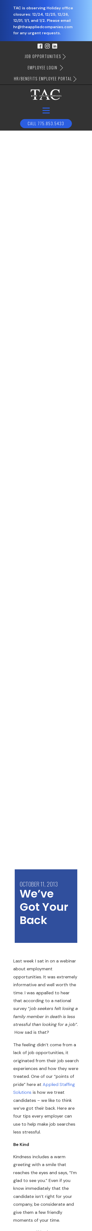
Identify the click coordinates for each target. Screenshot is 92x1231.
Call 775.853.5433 (46, 123)
